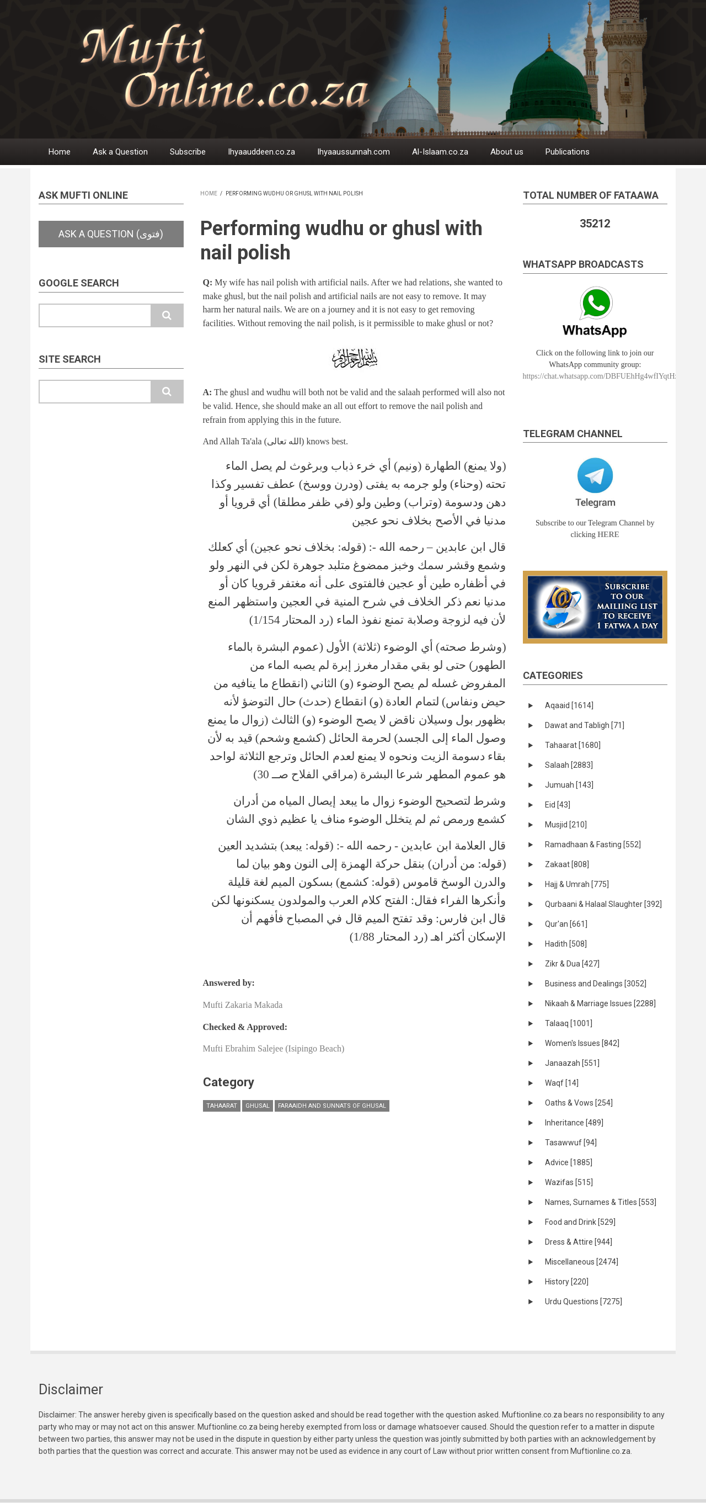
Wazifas (569, 1182)
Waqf (562, 1083)
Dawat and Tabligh (584, 725)
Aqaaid (569, 705)
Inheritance (574, 1122)
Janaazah (572, 1063)
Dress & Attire (578, 1242)
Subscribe (188, 152)
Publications (567, 152)
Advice (568, 1162)
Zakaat (567, 864)
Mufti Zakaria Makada (243, 1005)
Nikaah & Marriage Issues (600, 1003)
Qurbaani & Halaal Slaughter (603, 904)
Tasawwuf (571, 1142)
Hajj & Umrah (577, 884)
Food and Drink (580, 1222)
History (567, 1281)
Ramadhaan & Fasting (593, 844)
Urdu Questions (583, 1301)
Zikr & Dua (572, 963)
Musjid (566, 824)
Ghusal (257, 1105)
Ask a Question (120, 152)
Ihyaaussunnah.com (353, 152)
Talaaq (568, 1023)
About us (506, 152)
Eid (557, 804)
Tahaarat (221, 1105)
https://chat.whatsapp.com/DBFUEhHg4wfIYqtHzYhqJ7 (611, 376)
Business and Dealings (595, 983)
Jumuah (569, 784)
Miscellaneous (581, 1261)
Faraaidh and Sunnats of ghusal (332, 1105)
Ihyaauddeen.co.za (261, 152)
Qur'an (566, 924)
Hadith (566, 943)
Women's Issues (582, 1043)
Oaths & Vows (579, 1102)
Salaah (569, 765)
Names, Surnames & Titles (600, 1202)
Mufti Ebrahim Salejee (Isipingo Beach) (274, 1048)
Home (60, 152)
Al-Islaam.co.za (440, 152)
